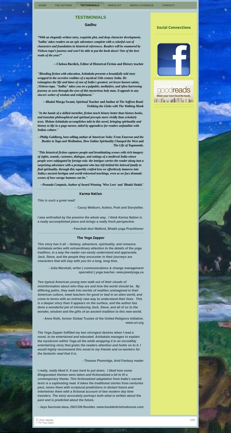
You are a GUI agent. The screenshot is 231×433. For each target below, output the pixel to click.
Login (192, 419)
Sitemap (49, 420)
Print (40, 420)
